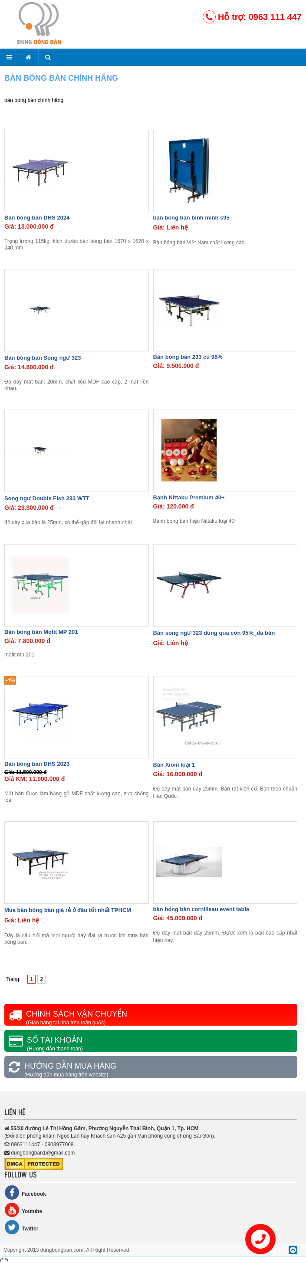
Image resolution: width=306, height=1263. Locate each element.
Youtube (23, 1209)
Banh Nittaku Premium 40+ (189, 497)
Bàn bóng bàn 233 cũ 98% (188, 357)
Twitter (21, 1227)
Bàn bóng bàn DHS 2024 (36, 217)
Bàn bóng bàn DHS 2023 (36, 764)
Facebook (25, 1192)
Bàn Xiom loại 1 (174, 764)
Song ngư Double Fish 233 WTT (46, 498)
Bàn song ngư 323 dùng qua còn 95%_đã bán (214, 633)
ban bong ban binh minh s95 (191, 217)
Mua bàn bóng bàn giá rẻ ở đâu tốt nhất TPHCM (67, 910)
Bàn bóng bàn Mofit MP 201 (41, 632)
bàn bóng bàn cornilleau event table (201, 909)
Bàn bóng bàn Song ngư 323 (42, 357)
